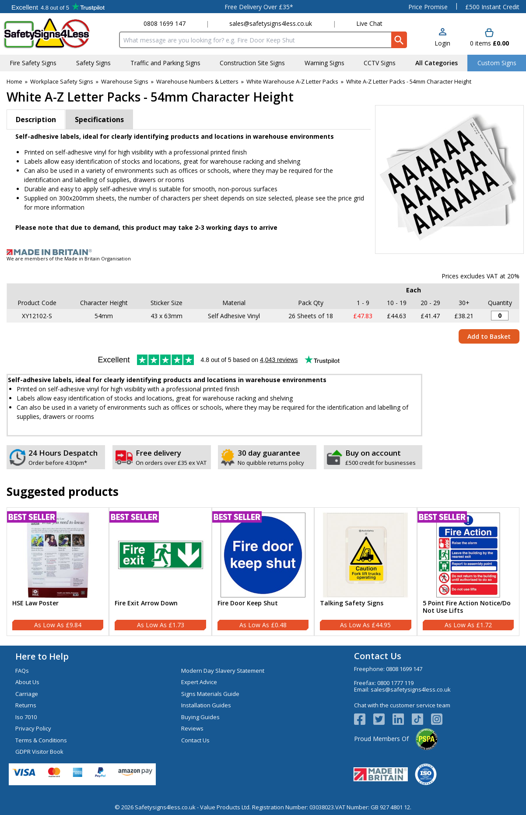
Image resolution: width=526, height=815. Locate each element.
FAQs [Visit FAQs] (22, 670)
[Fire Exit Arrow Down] (160, 571)
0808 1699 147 (165, 23)
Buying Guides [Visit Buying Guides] (200, 717)
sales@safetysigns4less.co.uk (270, 23)
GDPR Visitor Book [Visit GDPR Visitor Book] (39, 751)
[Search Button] (399, 40)
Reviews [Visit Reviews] (192, 728)
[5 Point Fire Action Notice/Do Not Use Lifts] (468, 571)
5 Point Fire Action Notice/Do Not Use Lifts (467, 607)
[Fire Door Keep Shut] (263, 571)
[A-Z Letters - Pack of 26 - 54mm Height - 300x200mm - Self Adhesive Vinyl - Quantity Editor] (499, 315)
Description (36, 119)
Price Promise (428, 7)
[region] (58, 555)
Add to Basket (489, 336)
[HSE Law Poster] (58, 571)
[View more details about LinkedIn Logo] (402, 719)
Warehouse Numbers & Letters (197, 81)
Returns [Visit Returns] (25, 705)
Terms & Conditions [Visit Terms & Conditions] (41, 740)
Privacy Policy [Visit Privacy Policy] (33, 728)
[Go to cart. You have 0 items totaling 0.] (489, 38)
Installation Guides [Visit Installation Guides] (206, 705)
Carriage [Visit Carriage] (26, 694)
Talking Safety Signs (351, 603)
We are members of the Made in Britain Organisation (69, 258)
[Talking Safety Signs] (365, 571)
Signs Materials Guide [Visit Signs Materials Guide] (210, 694)
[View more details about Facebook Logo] (363, 719)
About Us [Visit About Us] (27, 682)
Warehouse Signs (124, 81)
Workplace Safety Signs (61, 81)
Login (442, 43)
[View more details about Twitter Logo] (383, 719)
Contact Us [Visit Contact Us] (195, 740)
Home (14, 81)
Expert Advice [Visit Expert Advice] (199, 682)
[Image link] (263, 252)
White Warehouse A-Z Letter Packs (292, 81)
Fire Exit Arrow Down (146, 603)
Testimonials (58, 6)
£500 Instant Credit (492, 7)
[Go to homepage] (54, 33)
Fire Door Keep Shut (247, 603)
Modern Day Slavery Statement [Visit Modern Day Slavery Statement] (222, 670)
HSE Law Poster (35, 603)
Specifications (99, 119)
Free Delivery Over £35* (258, 7)
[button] (442, 38)
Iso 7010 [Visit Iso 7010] (26, 717)
